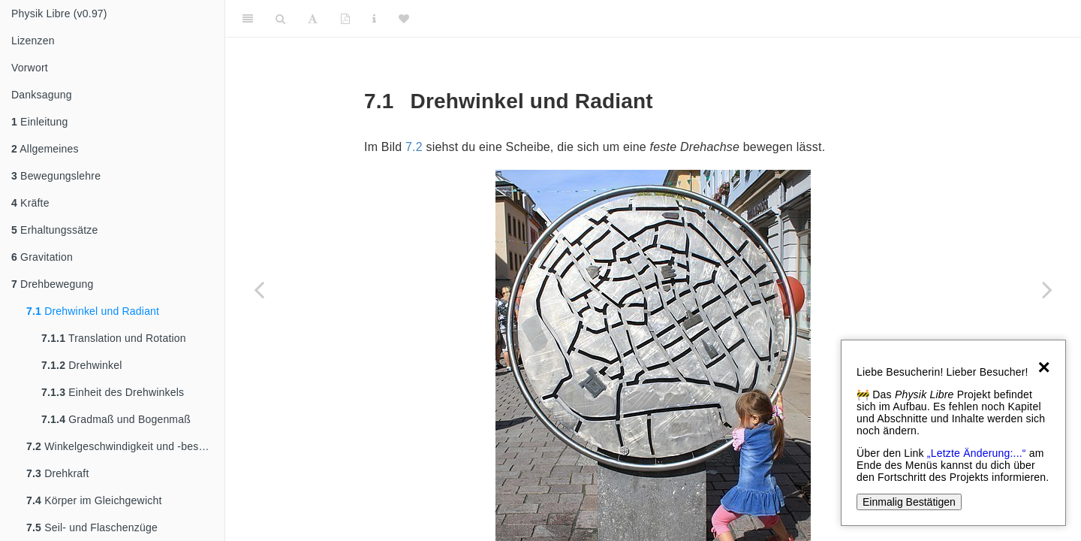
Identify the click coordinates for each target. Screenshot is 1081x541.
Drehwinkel (81, 365)
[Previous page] (259, 289)
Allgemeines (45, 149)
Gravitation (42, 257)
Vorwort (29, 68)
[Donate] (403, 19)
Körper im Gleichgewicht (93, 500)
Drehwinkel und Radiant (92, 311)
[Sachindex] (374, 19)
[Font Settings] (313, 19)
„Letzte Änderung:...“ (976, 453)
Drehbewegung (52, 284)
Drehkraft (57, 473)
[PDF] (345, 19)
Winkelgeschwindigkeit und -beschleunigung (125, 446)
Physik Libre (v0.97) (59, 14)
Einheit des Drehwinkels (112, 392)
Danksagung (41, 95)
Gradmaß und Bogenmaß (116, 419)
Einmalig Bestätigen (909, 502)
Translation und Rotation (113, 338)
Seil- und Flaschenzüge (92, 527)
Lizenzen (33, 41)
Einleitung (39, 122)
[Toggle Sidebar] (247, 19)
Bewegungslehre (56, 176)
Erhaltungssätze (54, 230)
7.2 (414, 147)
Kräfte (30, 203)
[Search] (280, 19)
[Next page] (1047, 289)
